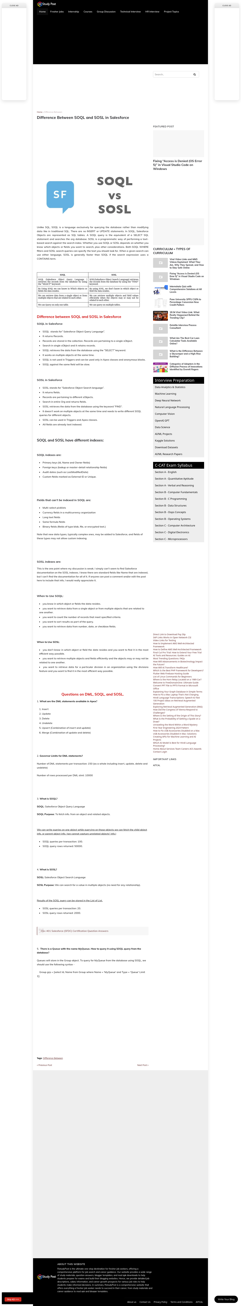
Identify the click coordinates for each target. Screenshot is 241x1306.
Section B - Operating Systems (173, 513)
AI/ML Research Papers (168, 449)
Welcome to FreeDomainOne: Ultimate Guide (176, 677)
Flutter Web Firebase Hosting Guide (171, 668)
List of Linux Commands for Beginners (172, 671)
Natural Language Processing (172, 402)
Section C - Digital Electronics (172, 527)
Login (164, 746)
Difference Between (53, 112)
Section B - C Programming (171, 493)
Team (178, 743)
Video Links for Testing (164, 635)
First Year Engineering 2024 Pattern (171, 722)
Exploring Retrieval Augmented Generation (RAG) (178, 701)
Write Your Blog (226, 1299)
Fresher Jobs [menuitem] (57, 11)
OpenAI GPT (162, 415)
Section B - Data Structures (170, 500)
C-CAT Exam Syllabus (173, 460)
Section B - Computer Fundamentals (176, 487)
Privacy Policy (160, 1301)
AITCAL (156, 760)
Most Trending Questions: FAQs (169, 653)
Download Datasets (166, 442)
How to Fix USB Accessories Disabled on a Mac (176, 725)
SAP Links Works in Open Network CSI (172, 632)
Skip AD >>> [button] (14, 1298)
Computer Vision (165, 408)
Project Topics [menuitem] (171, 11)
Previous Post (45, 1065)
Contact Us (144, 1301)
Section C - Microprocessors (171, 533)
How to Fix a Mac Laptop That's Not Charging (175, 689)
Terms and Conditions (182, 1301)
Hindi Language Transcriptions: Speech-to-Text (176, 692)
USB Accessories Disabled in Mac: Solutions (175, 728)
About (163, 743)
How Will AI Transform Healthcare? (170, 662)
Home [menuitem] (42, 11)
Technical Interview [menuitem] (130, 11)
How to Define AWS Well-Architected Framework (177, 644)
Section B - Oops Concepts (170, 507)
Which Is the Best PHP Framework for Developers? (178, 665)
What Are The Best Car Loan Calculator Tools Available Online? (184, 335)
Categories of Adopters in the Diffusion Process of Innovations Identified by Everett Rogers (186, 361)
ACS (191, 743)
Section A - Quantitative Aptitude (174, 473)
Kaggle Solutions (165, 435)
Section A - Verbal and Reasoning (174, 480)
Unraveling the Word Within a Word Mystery (175, 719)
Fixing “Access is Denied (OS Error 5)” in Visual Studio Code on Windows (178, 162)
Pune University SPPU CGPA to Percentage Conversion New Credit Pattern (185, 297)
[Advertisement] (120, 39)
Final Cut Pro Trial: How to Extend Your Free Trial (177, 647)
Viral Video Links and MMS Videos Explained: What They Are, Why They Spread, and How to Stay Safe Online (187, 258)
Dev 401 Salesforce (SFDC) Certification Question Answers (74, 930)
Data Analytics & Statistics (170, 382)
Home (39, 112)
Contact (157, 746)
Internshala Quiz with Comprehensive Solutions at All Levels (186, 284)
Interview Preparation (174, 375)
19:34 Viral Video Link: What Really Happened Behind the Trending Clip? (185, 310)
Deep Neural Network (168, 395)
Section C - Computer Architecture (175, 520)
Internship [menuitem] (73, 11)
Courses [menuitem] (88, 11)
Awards (197, 743)
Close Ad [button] (14, 5)
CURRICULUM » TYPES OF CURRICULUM (170, 246)
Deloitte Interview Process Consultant (183, 321)
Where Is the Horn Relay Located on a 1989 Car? (177, 674)
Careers (185, 743)
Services (170, 743)
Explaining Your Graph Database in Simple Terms (177, 686)
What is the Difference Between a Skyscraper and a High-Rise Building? (186, 348)
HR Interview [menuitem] (152, 11)
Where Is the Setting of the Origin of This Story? (177, 710)
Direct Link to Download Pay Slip (169, 629)
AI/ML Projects (163, 428)
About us (130, 1301)
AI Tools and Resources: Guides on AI (171, 650)
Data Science (162, 422)
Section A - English (166, 467)
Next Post (142, 1065)
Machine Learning (165, 388)
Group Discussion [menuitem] (106, 11)
